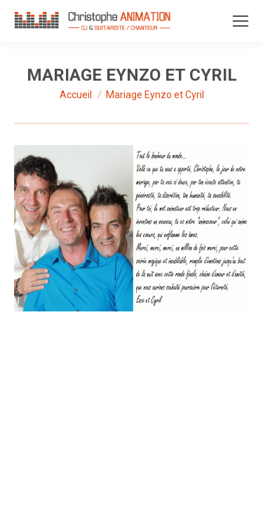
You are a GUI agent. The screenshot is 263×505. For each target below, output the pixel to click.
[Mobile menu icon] (240, 21)
